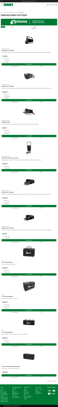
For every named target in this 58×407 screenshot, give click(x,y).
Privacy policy (14, 396)
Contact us (14, 389)
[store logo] (8, 4)
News (25, 394)
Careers (25, 390)
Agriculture (5, 12)
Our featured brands (4, 398)
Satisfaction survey (15, 393)
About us (25, 389)
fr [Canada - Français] (1, 1)
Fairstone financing (4, 394)
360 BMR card (37, 392)
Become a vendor (27, 397)
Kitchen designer (4, 393)
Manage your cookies (16, 397)
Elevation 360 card (38, 393)
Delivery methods (4, 392)
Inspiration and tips (4, 397)
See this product (29, 64)
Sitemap (25, 398)
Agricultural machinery (12, 12)
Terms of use (14, 394)
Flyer (1, 390)
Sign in (36, 390)
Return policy (14, 392)
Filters (3, 26)
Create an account (38, 389)
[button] (15, 66)
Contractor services (4, 400)
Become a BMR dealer (28, 396)
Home (2, 12)
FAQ (13, 390)
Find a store (3, 389)
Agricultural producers (5, 401)
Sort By (35, 26)
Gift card (2, 396)
